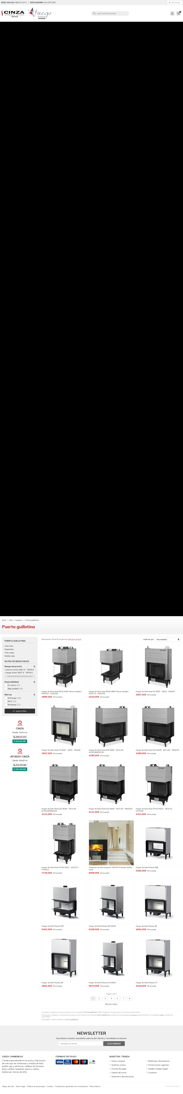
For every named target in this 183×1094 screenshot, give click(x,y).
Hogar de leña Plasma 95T (53, 926)
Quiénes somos (118, 1065)
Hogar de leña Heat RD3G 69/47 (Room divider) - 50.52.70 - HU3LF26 (109, 692)
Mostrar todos (75, 639)
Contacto (152, 1072)
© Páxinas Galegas (172, 1086)
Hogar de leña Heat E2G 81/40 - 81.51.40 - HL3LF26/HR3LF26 (106, 751)
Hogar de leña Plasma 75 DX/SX (102, 982)
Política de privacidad (36, 1086)
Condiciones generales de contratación (71, 1086)
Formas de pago (118, 1068)
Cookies (50, 1086)
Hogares (134, 1015)
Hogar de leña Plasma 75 (146, 982)
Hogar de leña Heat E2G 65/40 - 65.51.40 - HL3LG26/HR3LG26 (59, 810)
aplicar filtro (21, 711)
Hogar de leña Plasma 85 (52, 982)
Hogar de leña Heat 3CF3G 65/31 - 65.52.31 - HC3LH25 (154, 810)
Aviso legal (20, 1086)
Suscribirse (114, 1043)
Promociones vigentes (158, 1065)
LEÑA (162, 1015)
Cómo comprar (118, 1061)
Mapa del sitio (8, 1086)
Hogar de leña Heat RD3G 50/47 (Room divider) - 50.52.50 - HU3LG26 (62, 692)
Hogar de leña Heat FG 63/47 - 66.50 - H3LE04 (61, 750)
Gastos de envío (118, 1072)
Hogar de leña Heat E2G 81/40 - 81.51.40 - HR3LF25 (157, 750)
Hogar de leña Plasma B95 (147, 867)
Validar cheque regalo (158, 1068)
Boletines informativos (158, 1061)
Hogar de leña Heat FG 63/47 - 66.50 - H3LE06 (155, 691)
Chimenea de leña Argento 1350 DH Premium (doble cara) (110, 868)
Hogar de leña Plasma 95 (146, 926)
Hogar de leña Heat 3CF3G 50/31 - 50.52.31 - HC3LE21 (60, 868)
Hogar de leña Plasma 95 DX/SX (102, 926)
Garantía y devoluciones (122, 1076)
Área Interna (95, 1086)
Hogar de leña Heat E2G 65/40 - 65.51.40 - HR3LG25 (110, 809)
